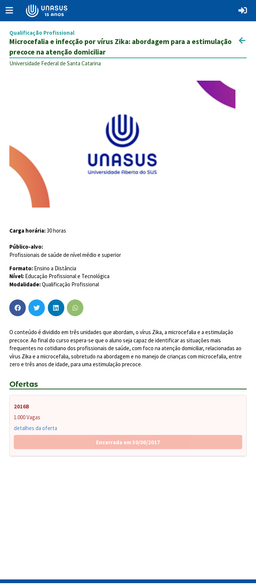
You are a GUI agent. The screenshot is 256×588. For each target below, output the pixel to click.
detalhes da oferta (35, 428)
